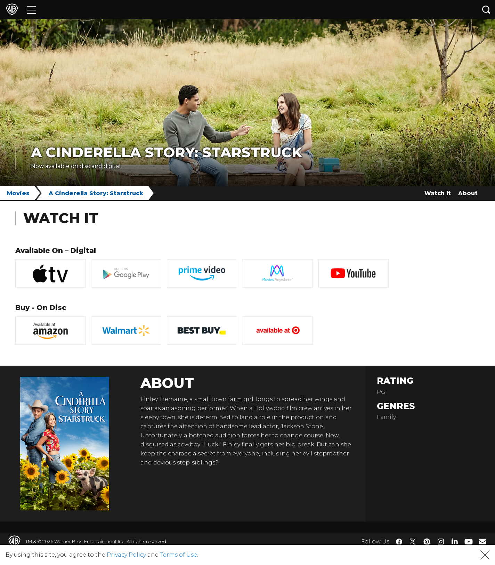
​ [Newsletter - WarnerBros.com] (482, 541)
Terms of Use (178, 554)
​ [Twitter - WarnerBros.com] (413, 542)
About (468, 193)
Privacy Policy (126, 554)
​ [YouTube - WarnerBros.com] (468, 542)
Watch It (437, 193)
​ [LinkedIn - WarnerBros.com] (455, 541)
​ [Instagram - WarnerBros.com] (441, 542)
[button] (484, 554)
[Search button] (486, 9)
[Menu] (31, 9)
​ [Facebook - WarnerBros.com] (399, 542)
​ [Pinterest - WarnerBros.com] (427, 542)
